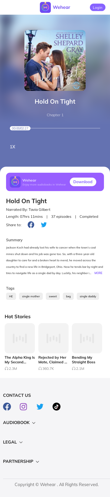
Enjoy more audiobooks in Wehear (44, 184)
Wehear (61, 7)
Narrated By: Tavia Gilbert (28, 209)
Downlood (83, 181)
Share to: (13, 224)
